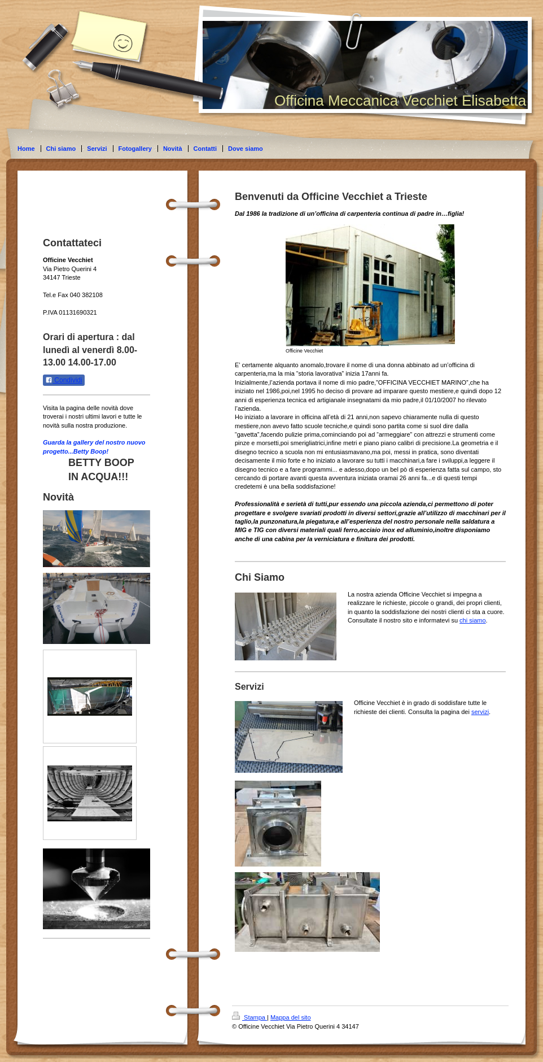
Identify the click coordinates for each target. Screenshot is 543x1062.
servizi (480, 711)
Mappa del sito (290, 1017)
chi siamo (472, 620)
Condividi (63, 380)
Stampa (249, 1017)
